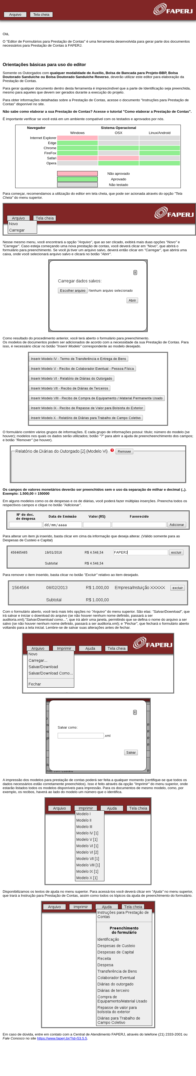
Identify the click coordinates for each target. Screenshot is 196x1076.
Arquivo (15, 15)
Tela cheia (41, 15)
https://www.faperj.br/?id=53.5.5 (62, 1038)
